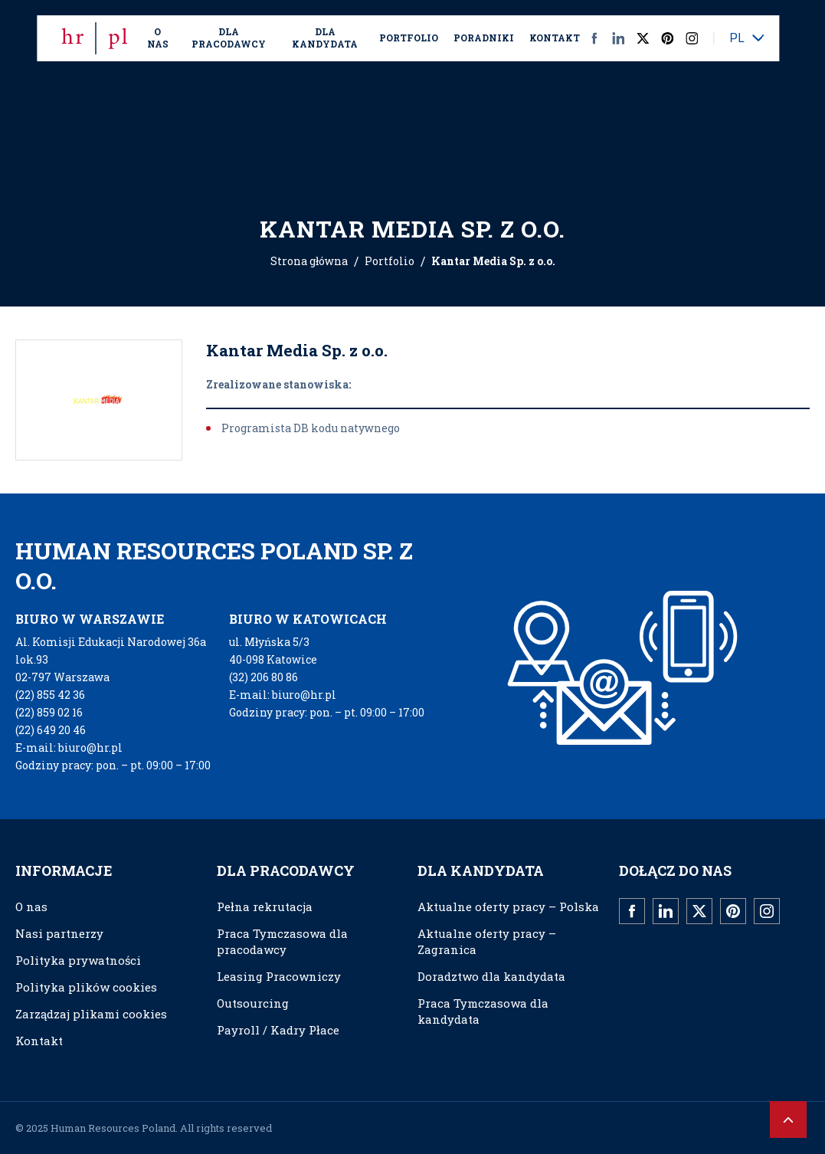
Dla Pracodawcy (229, 37)
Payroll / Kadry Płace (278, 1030)
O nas (158, 37)
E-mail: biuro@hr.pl (69, 747)
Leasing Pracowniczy (279, 976)
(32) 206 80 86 (263, 677)
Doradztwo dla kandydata (491, 976)
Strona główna (309, 261)
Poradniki (483, 37)
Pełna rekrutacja (265, 906)
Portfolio (408, 37)
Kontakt (554, 37)
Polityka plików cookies (86, 987)
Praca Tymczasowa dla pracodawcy (282, 941)
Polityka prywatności (78, 960)
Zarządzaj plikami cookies (91, 1013)
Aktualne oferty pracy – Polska (508, 906)
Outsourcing (253, 1003)
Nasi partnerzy (59, 933)
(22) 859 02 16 (49, 712)
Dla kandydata (325, 37)
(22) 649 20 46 (50, 730)
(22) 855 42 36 (50, 694)
